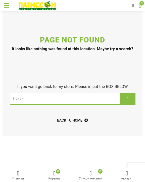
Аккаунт (127, 175)
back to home (72, 120)
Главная (18, 175)
